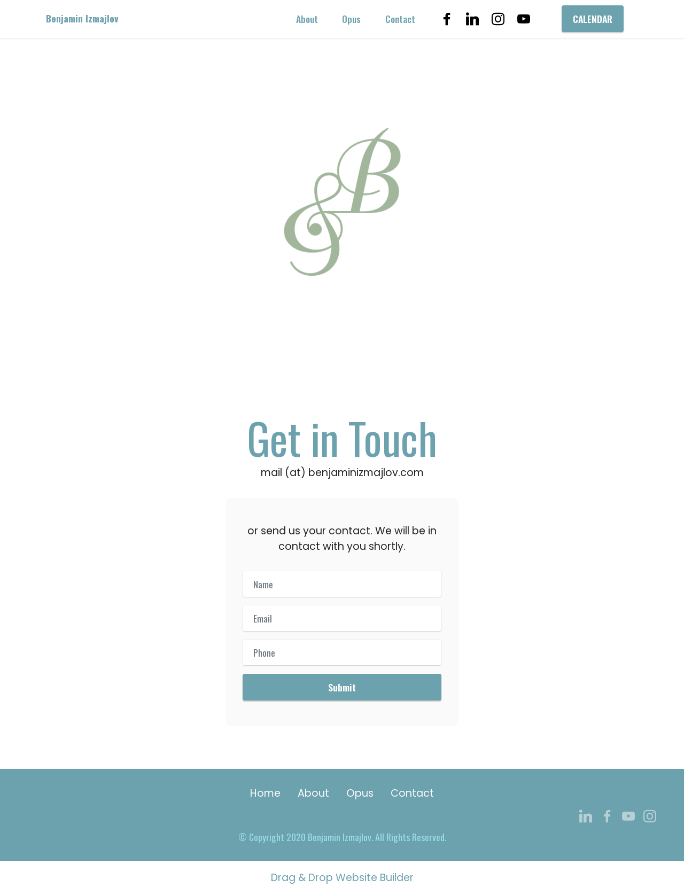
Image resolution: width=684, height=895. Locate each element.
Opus (351, 19)
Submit (342, 687)
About (307, 19)
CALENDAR (592, 19)
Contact (400, 19)
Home (265, 793)
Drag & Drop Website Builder (342, 878)
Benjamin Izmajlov (82, 19)
